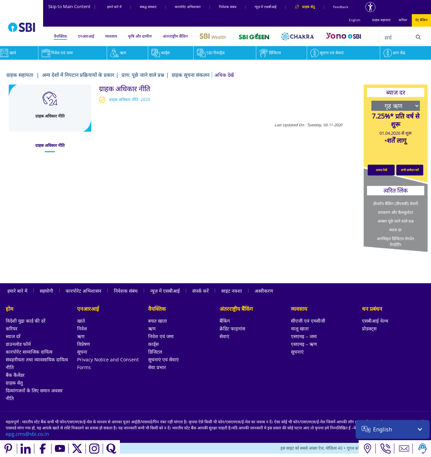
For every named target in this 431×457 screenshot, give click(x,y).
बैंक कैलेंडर (15, 375)
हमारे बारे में (114, 6)
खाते (81, 321)
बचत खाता (157, 321)
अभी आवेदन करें (410, 170)
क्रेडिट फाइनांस (232, 328)
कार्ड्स (161, 53)
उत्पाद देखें (381, 170)
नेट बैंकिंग (421, 20)
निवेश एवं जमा (57, 53)
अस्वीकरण (264, 291)
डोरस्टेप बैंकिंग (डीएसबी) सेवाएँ (395, 203)
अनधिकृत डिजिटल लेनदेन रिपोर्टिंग (395, 242)
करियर (403, 20)
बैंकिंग (225, 321)
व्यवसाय (111, 36)
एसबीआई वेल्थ (375, 321)
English (354, 20)
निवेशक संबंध (227, 6)
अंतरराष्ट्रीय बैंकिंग (175, 36)
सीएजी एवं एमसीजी (308, 321)
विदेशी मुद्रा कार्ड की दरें (25, 321)
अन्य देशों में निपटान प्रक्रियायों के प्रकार (78, 74)
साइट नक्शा (231, 291)
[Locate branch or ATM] (367, 449)
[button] (224, 75)
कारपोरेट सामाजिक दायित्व (29, 352)
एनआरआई (86, 36)
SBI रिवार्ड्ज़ (211, 53)
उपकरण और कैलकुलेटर (395, 212)
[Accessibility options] (370, 7)
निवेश (82, 328)
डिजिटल (270, 53)
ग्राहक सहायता (381, 20)
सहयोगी (46, 291)
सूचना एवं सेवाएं (327, 53)
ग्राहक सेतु (14, 383)
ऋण (118, 53)
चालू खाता (300, 328)
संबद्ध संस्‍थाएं (148, 6)
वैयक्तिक (60, 36)
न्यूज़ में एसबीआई (265, 6)
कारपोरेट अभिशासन (188, 6)
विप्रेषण (83, 344)
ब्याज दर (395, 230)
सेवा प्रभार (157, 367)
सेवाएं (224, 336)
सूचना (82, 352)
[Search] (418, 36)
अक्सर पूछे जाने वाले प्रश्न (395, 221)
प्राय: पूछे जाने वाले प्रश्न (143, 74)
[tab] (50, 145)
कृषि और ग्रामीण (140, 36)
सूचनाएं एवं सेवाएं (163, 359)
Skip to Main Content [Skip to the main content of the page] (72, 6)
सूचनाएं (297, 352)
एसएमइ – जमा (304, 336)
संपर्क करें (200, 291)
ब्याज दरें (13, 336)
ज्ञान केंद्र (394, 53)
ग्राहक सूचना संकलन (190, 74)
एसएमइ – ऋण (304, 344)
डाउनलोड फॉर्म (18, 344)
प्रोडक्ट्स (369, 328)
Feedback (340, 6)
